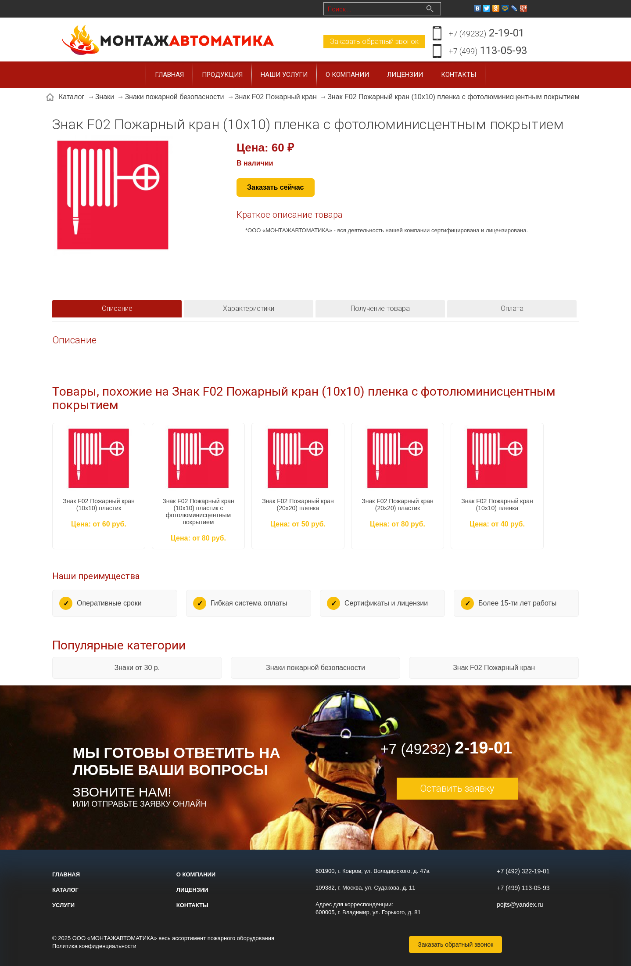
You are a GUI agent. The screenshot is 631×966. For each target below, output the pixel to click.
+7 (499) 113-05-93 (523, 887)
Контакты (458, 75)
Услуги (63, 905)
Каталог (65, 890)
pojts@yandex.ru (520, 904)
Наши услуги (284, 75)
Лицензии (405, 75)
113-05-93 (487, 51)
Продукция (222, 75)
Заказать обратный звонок (374, 41)
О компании (347, 75)
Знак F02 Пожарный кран (494, 667)
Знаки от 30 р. (137, 667)
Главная (169, 75)
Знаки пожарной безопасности (315, 667)
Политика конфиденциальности (94, 946)
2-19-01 (486, 33)
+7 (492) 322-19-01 (523, 871)
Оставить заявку (457, 788)
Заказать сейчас (275, 187)
